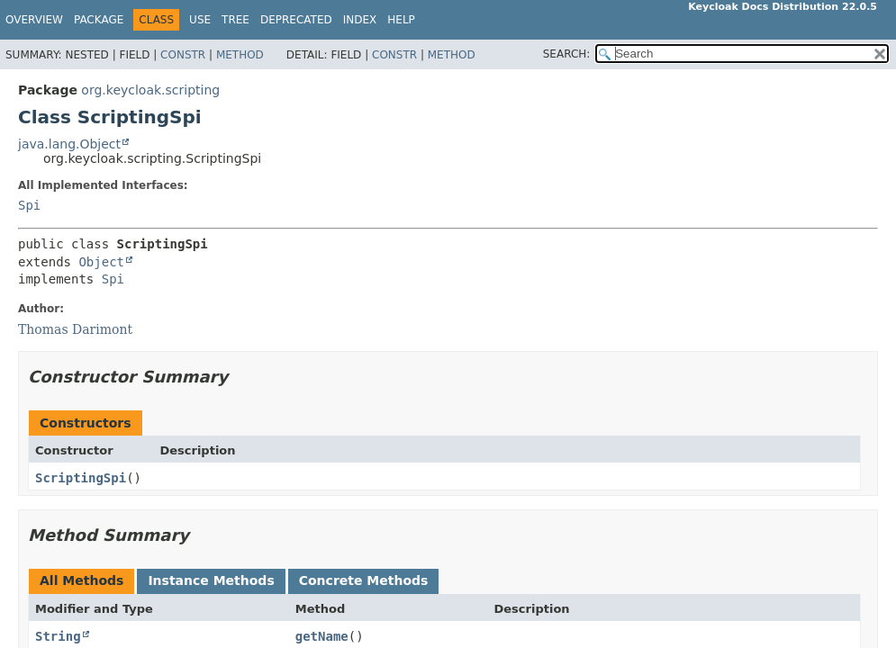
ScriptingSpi (80, 478)
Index (360, 20)
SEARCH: (567, 54)
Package (98, 20)
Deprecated (296, 20)
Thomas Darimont (75, 329)
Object (101, 262)
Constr (182, 55)
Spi (29, 205)
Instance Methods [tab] (211, 580)
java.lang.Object (69, 144)
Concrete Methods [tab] (364, 580)
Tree (235, 20)
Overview (34, 20)
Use (200, 20)
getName (321, 636)
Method (240, 55)
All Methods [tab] (81, 580)
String (58, 636)
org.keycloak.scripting (150, 90)
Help (401, 20)
